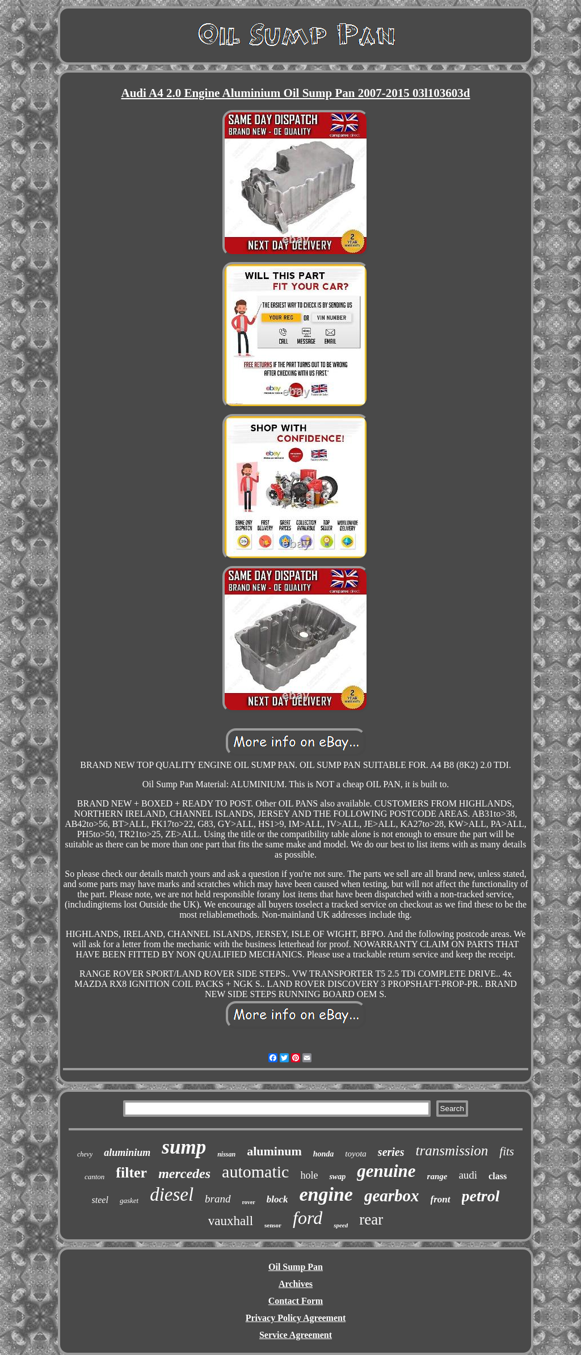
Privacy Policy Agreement (296, 1318)
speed (341, 1225)
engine (325, 1194)
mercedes (184, 1173)
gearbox (391, 1196)
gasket (129, 1200)
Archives (296, 1284)
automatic (255, 1171)
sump (184, 1147)
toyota (356, 1153)
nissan (226, 1154)
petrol (481, 1196)
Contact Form (295, 1301)
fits (506, 1151)
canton (94, 1176)
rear (371, 1219)
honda (323, 1154)
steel (100, 1200)
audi (467, 1175)
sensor (272, 1225)
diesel (171, 1194)
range (437, 1176)
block (277, 1199)
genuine (386, 1171)
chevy (84, 1154)
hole (309, 1175)
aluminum (274, 1151)
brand (217, 1199)
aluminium (127, 1152)
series (391, 1152)
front (441, 1199)
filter (131, 1172)
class (498, 1176)
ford (307, 1218)
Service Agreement (295, 1335)
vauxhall (230, 1221)
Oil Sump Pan (295, 1267)
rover (248, 1202)
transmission (452, 1150)
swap (337, 1176)
